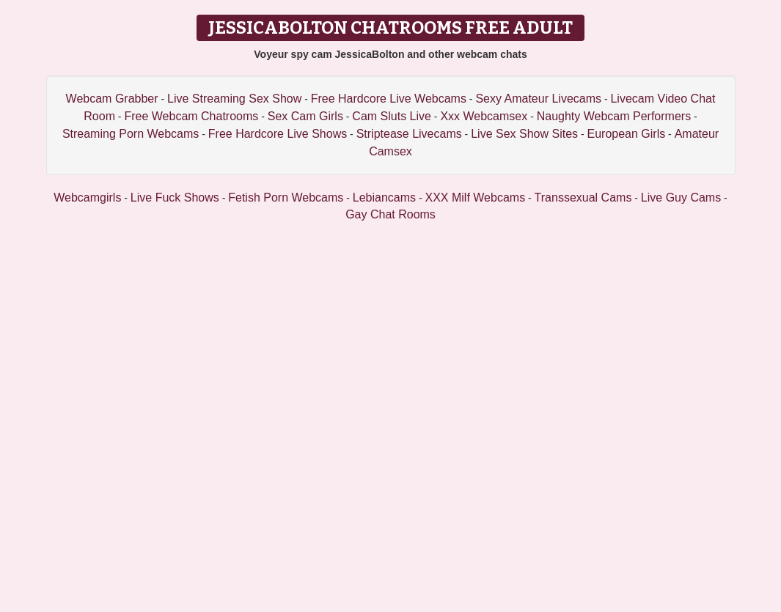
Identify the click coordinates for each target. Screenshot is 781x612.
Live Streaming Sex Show (234, 98)
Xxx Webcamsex (483, 116)
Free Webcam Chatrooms (191, 116)
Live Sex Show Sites (524, 134)
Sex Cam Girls (305, 116)
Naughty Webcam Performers (614, 116)
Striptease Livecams (409, 134)
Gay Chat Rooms (390, 214)
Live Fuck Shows (175, 197)
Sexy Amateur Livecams (538, 98)
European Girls (626, 134)
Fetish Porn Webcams (285, 197)
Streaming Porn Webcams (130, 134)
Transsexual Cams (583, 197)
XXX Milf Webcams (475, 197)
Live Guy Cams (681, 197)
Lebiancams (384, 197)
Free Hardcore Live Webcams (388, 98)
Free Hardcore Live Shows (277, 134)
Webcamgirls (87, 197)
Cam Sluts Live (391, 116)
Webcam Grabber (112, 98)
